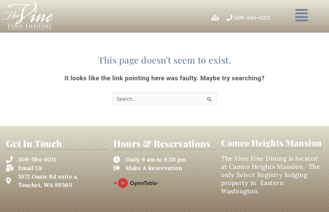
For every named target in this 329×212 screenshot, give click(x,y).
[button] (301, 15)
